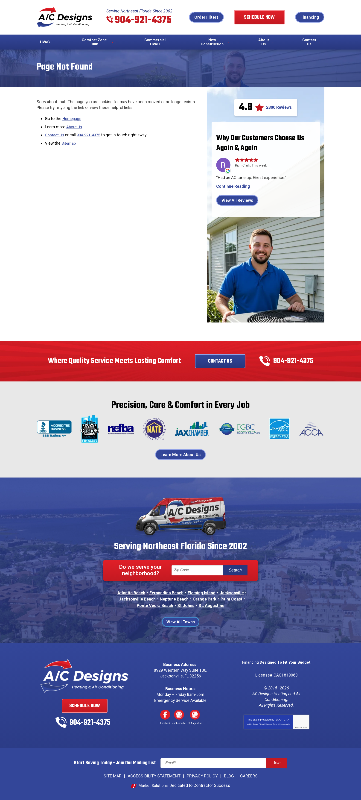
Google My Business (179, 715)
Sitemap (69, 142)
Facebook (165, 715)
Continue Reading (233, 187)
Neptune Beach (174, 600)
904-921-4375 (145, 20)
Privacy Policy (264, 725)
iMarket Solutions (153, 785)
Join (276, 764)
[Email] (223, 764)
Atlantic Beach (131, 593)
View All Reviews (237, 200)
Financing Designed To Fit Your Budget (276, 662)
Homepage (72, 119)
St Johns (185, 606)
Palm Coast (231, 600)
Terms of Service (279, 725)
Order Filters (215, 17)
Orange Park (204, 600)
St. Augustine (211, 606)
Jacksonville (232, 593)
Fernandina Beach (166, 593)
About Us (75, 127)
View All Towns (180, 622)
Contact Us (55, 134)
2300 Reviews (279, 108)
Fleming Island (201, 593)
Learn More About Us (180, 455)
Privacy (297, 728)
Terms (305, 728)
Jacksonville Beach (137, 600)
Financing (309, 17)
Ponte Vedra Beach (155, 606)
